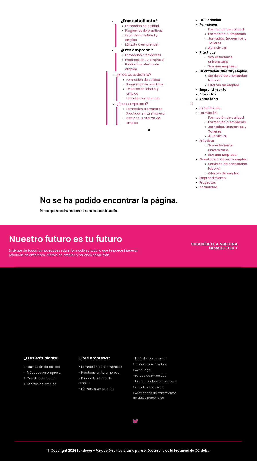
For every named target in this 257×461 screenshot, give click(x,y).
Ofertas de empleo (223, 85)
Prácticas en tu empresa (144, 60)
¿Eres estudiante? (139, 20)
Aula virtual (217, 48)
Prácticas (207, 52)
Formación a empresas (143, 55)
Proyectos (207, 94)
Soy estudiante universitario (220, 59)
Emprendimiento (212, 89)
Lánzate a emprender (142, 44)
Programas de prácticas (143, 30)
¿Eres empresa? (137, 50)
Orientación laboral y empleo (223, 71)
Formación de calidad (142, 26)
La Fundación (210, 20)
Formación (208, 24)
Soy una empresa (222, 66)
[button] (222, 103)
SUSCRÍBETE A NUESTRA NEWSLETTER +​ (214, 246)
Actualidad (208, 99)
